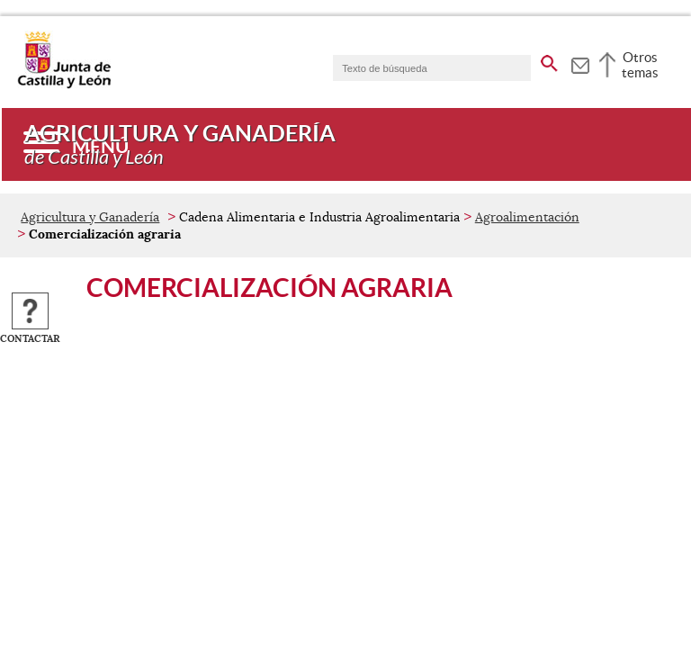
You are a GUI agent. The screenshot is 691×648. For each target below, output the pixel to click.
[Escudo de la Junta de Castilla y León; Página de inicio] (64, 85)
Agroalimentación (527, 217)
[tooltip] (580, 63)
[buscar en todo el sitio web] (549, 60)
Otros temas (640, 65)
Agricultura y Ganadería (90, 217)
